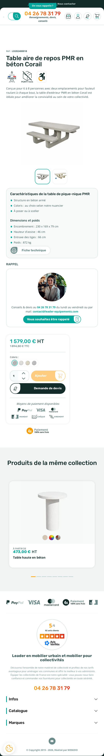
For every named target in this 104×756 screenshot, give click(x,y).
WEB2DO (73, 750)
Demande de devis (36, 388)
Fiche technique (28, 250)
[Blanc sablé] (21, 363)
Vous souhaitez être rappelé (54, 319)
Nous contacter (66, 3)
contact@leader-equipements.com (55, 311)
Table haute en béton (29, 557)
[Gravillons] (58, 537)
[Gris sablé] (14, 363)
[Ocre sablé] (27, 363)
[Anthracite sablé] (34, 363)
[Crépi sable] (45, 537)
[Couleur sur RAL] (51, 537)
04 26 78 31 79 (43, 13)
